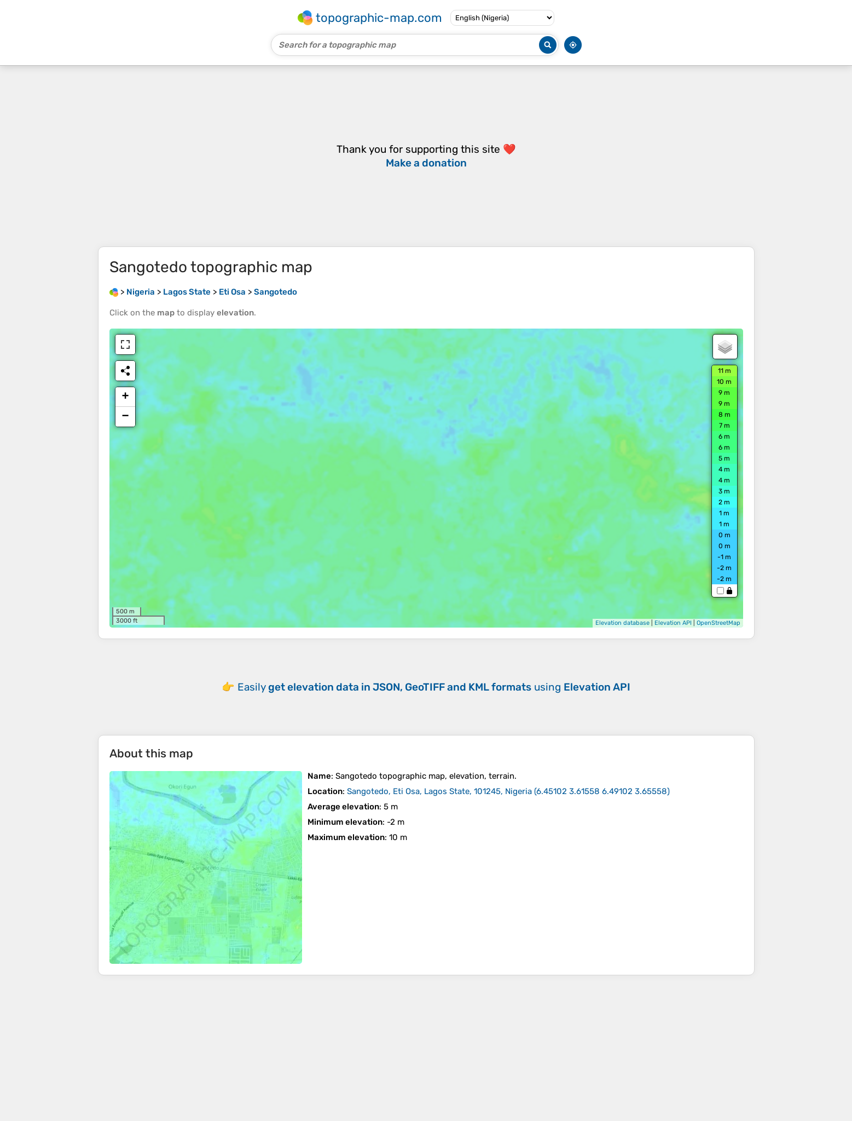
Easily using (433, 687)
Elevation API (673, 622)
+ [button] (125, 397)
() (508, 791)
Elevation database (622, 622)
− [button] (125, 417)
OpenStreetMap (718, 622)
